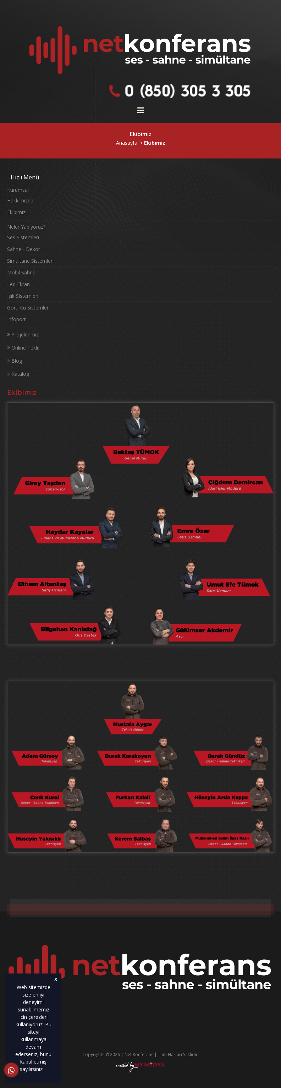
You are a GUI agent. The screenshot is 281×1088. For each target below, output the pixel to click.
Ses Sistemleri (23, 237)
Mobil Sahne (21, 272)
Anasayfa (126, 142)
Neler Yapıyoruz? (26, 226)
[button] (46, 1070)
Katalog (18, 373)
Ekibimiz (16, 212)
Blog (14, 360)
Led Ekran (18, 284)
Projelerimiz (23, 334)
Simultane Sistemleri (30, 260)
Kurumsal (18, 189)
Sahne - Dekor (23, 249)
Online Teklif (23, 347)
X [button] (55, 979)
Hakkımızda (20, 200)
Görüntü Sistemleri (28, 307)
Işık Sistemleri (22, 295)
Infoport (16, 319)
